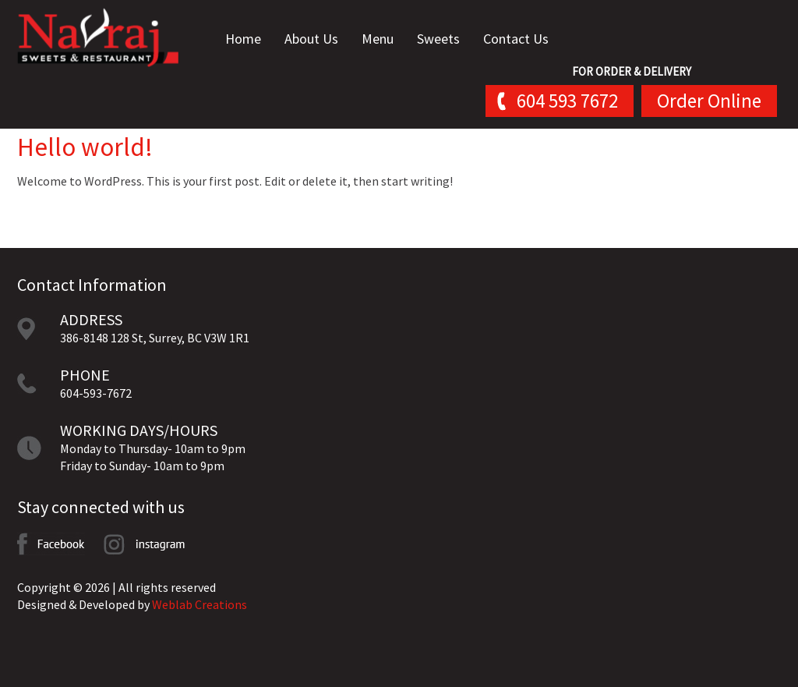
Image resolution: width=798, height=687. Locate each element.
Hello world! (85, 147)
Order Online (709, 100)
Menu (378, 39)
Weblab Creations (199, 604)
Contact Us (516, 39)
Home (243, 39)
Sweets (438, 39)
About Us (311, 39)
